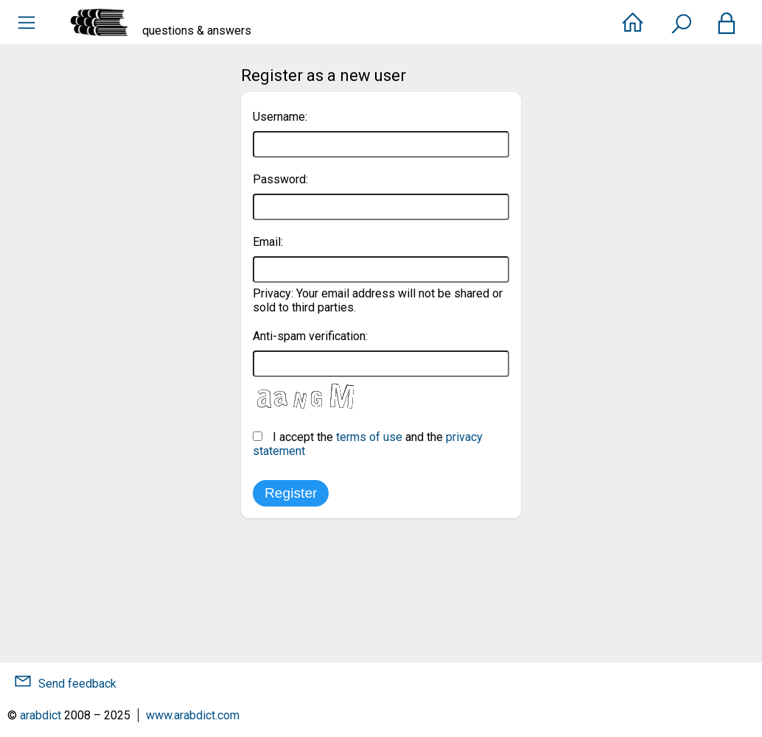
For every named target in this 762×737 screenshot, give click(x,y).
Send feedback (77, 684)
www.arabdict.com (193, 715)
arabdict (40, 715)
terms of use (369, 437)
